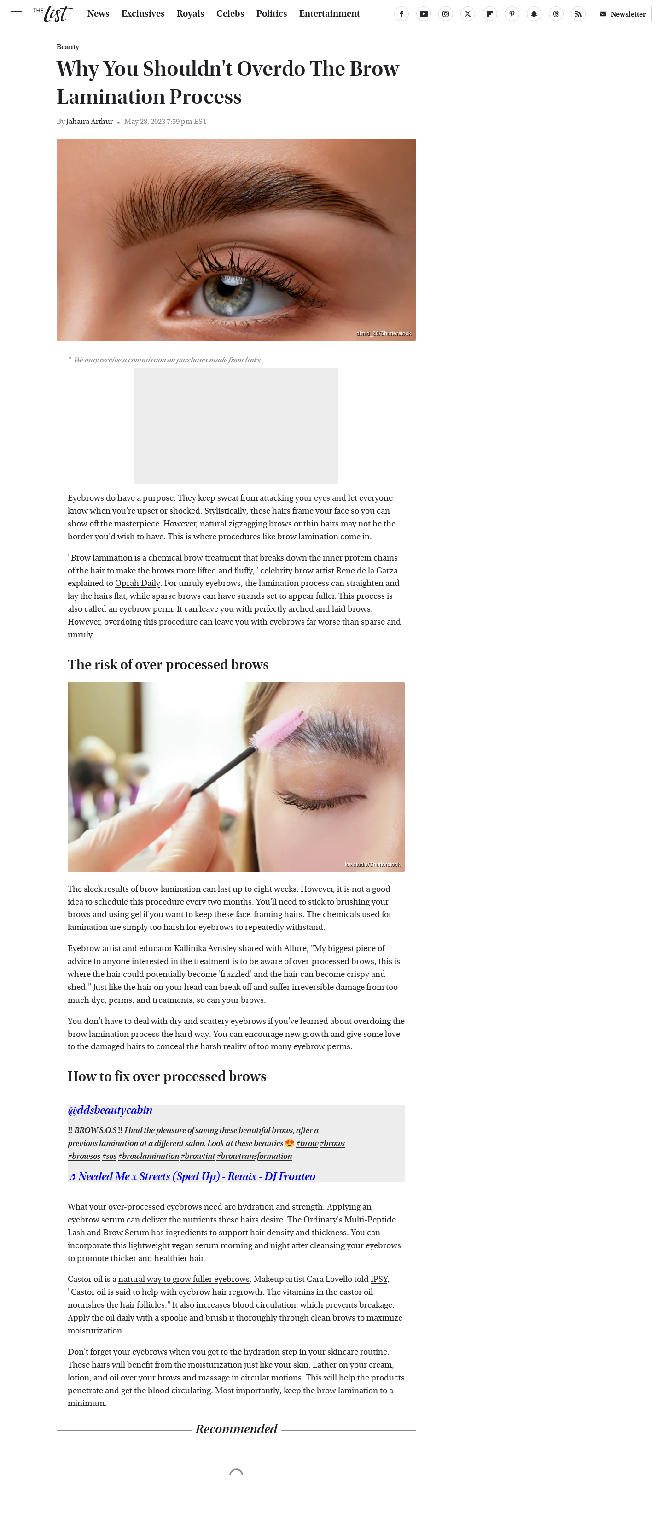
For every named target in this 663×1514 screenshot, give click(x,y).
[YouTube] (423, 13)
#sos (109, 1156)
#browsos (84, 1156)
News (98, 13)
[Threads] (556, 13)
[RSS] (578, 13)
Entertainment (329, 13)
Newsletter (622, 14)
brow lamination (307, 537)
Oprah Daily (137, 583)
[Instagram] (445, 13)
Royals (190, 13)
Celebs (230, 13)
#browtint (197, 1156)
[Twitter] (467, 13)
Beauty (68, 47)
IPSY (379, 1279)
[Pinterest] (512, 13)
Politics (271, 13)
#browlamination (148, 1156)
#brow (307, 1143)
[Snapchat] (534, 13)
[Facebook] (401, 13)
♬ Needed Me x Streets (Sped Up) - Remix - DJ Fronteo (191, 1176)
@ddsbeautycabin (110, 1110)
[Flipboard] (490, 13)
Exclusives (143, 13)
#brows (332, 1143)
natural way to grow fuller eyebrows (184, 1279)
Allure (295, 948)
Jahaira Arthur (89, 121)
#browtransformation (254, 1156)
